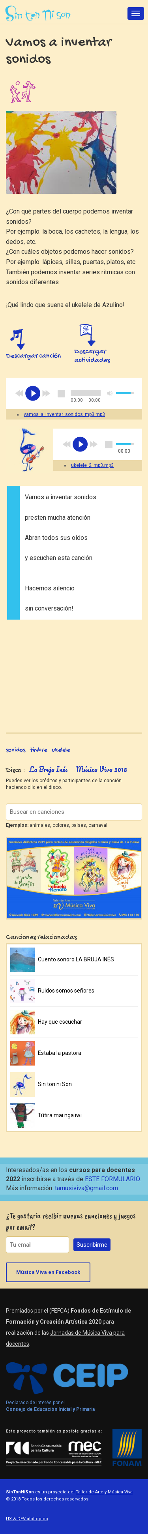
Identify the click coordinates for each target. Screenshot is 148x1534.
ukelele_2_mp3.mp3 (92, 465)
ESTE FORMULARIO (112, 1179)
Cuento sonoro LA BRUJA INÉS (76, 959)
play (33, 393)
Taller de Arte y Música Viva (104, 1492)
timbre (38, 750)
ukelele (61, 750)
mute (110, 393)
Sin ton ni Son (55, 1084)
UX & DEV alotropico (27, 1518)
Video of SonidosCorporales (74, 671)
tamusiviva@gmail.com (86, 1188)
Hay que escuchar (60, 1022)
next (46, 393)
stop (61, 393)
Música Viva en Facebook (48, 1272)
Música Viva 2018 (101, 769)
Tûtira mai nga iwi (60, 1115)
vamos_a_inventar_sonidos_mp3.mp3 (64, 414)
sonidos (15, 750)
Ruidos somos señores (66, 990)
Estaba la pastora (59, 1053)
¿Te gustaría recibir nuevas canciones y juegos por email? (71, 1221)
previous (19, 393)
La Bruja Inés (49, 769)
